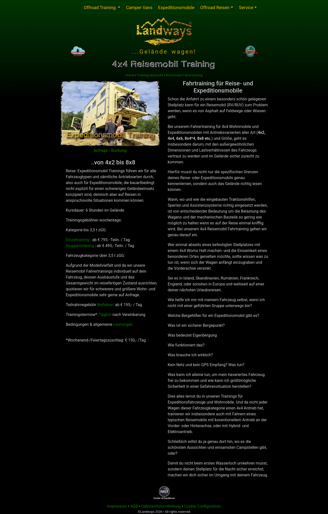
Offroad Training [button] (103, 7)
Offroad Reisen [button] (214, 7)
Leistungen (123, 324)
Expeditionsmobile (176, 7)
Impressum (117, 506)
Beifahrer (105, 304)
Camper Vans (139, 7)
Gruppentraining (80, 245)
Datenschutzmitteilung (161, 506)
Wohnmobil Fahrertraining (184, 75)
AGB (134, 506)
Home (129, 75)
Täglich (105, 314)
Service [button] (246, 7)
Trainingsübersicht (150, 75)
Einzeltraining (77, 239)
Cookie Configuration (202, 506)
